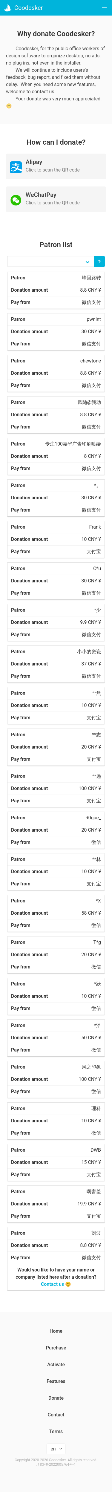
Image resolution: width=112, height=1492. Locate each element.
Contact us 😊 (56, 1284)
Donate (56, 1398)
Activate (56, 1364)
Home (56, 1331)
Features (56, 1381)
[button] (104, 8)
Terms (56, 1431)
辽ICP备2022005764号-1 (56, 1464)
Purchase (56, 1348)
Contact (55, 1415)
